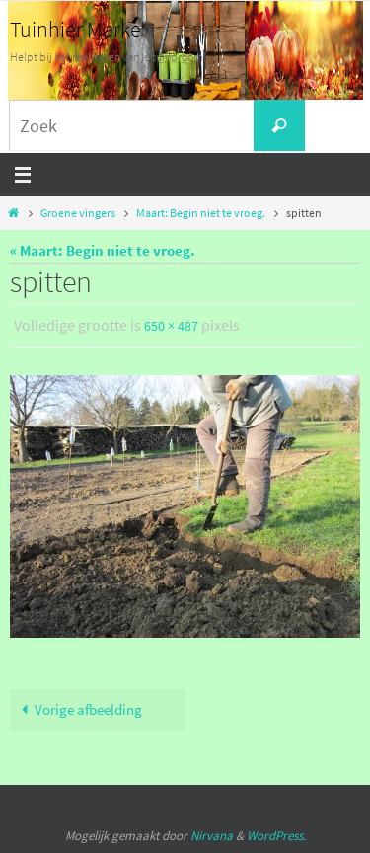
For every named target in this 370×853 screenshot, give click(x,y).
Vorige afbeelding (78, 709)
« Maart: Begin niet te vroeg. (102, 250)
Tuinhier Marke (75, 28)
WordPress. (276, 835)
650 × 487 (171, 326)
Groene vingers (77, 212)
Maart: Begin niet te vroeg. (200, 212)
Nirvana (211, 835)
